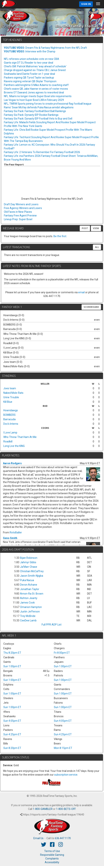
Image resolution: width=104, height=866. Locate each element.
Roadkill (7, 441)
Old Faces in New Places (18, 211)
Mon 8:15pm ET (63, 747)
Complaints (52, 858)
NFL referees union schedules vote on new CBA (31, 58)
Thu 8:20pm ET (12, 652)
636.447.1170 (63, 838)
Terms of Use (52, 851)
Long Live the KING (14, 445)
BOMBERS (9, 414)
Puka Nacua (27, 580)
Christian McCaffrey (32, 571)
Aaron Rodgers (12, 463)
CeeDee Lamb (28, 620)
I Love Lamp (10, 432)
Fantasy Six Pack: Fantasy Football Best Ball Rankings (35, 111)
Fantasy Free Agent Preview (20, 215)
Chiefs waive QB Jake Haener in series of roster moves (36, 88)
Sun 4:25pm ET (12, 734)
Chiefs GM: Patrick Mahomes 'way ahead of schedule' (35, 66)
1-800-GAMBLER (43, 808)
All (97, 247)
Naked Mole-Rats (13, 392)
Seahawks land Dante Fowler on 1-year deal (29, 73)
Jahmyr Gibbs (28, 562)
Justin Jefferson (30, 611)
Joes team (9, 388)
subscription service (65, 774)
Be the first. (60, 236)
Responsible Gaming (52, 854)
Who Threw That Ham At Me (20, 437)
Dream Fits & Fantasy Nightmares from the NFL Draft (45, 47)
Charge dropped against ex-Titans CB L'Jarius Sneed (35, 70)
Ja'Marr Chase (28, 566)
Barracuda (9, 419)
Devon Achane (28, 584)
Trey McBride (27, 615)
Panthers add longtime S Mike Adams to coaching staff (36, 85)
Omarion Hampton (31, 607)
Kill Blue (7, 401)
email (81, 292)
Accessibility (52, 862)
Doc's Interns (10, 423)
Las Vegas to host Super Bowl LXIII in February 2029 (34, 99)
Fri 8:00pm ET (62, 652)
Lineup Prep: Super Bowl (18, 219)
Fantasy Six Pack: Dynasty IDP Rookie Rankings (31, 114)
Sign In (86, 4)
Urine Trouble (11, 397)
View (96, 228)
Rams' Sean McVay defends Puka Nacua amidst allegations (39, 107)
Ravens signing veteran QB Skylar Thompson (30, 81)
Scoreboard (91, 307)
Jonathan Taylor (29, 589)
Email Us (38, 838)
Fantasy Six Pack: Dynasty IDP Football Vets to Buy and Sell (38, 118)
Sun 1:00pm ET (12, 666)
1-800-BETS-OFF (65, 808)
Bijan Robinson (28, 557)
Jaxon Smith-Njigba (31, 575)
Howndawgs (10, 410)
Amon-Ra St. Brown (31, 593)
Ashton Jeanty (28, 598)
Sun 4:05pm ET (12, 720)
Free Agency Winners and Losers (23, 208)
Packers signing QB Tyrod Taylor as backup (29, 77)
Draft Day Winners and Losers (21, 204)
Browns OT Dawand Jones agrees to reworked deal (34, 92)
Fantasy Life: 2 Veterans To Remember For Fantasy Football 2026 (42, 152)
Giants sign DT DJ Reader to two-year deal (28, 62)
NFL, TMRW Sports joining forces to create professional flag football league (47, 103)
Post (85, 228)
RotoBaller (16, 532)
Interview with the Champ (29, 51)
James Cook (27, 602)
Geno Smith (10, 538)
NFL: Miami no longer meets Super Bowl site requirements (38, 96)
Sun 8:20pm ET (12, 747)
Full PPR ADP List (51, 624)
